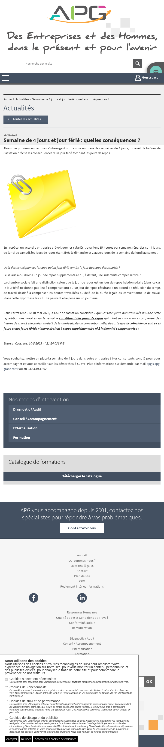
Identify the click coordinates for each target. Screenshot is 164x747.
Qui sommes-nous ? (82, 560)
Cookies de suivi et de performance (71, 706)
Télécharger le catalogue (82, 476)
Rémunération (82, 628)
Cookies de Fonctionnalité (71, 691)
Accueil (82, 555)
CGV (82, 581)
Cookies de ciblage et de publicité (71, 724)
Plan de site (82, 576)
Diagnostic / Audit (27, 409)
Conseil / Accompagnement (35, 418)
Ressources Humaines (82, 612)
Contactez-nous (82, 528)
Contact (82, 571)
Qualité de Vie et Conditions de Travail (82, 618)
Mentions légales (82, 566)
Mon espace (146, 78)
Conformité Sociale (82, 623)
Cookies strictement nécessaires (69, 680)
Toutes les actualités (27, 119)
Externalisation (25, 428)
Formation (21, 437)
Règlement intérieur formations (82, 586)
